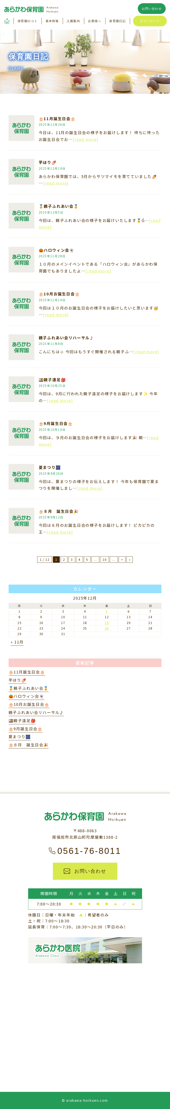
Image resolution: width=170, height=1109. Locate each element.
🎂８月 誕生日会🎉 (59, 511)
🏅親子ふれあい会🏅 (59, 206)
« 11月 (17, 642)
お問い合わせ (152, 8)
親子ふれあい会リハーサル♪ (66, 337)
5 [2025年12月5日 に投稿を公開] (107, 611)
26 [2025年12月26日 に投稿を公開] (107, 628)
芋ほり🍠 (48, 162)
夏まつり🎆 (50, 467)
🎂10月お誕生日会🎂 (59, 293)
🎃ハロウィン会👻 (56, 250)
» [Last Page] (130, 559)
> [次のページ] (122, 559)
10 (105, 559)
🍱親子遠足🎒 (52, 379)
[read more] (86, 139)
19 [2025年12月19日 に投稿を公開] (107, 623)
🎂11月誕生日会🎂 (57, 118)
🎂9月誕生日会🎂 (56, 423)
